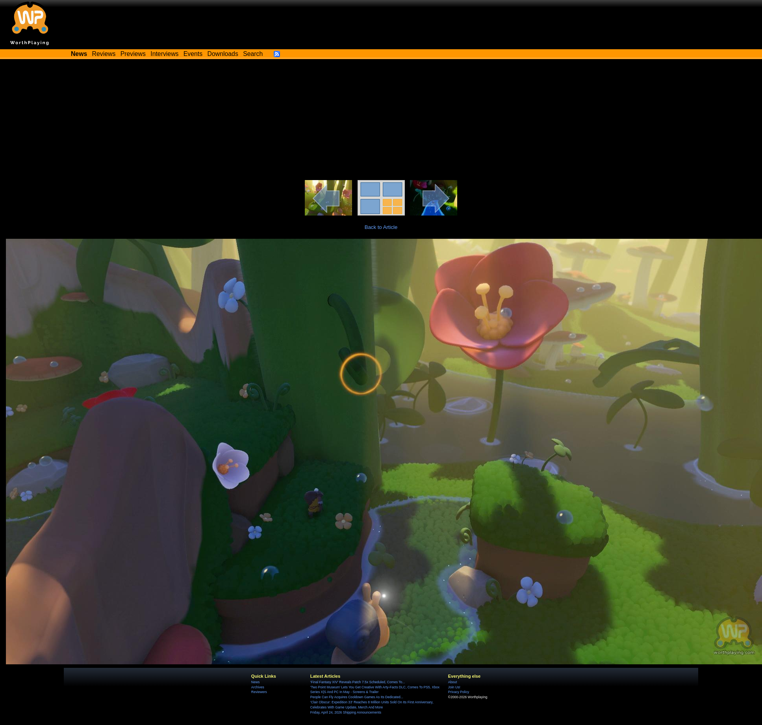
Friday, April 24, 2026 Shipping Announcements (345, 712)
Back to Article (381, 227)
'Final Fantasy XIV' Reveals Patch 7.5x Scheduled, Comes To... (357, 682)
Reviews (104, 53)
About (452, 682)
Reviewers (259, 692)
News (255, 682)
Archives (257, 687)
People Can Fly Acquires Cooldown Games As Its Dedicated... (356, 697)
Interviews (164, 53)
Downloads (223, 53)
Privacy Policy (458, 692)
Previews (133, 53)
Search (253, 53)
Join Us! (454, 687)
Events (193, 53)
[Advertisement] (381, 121)
